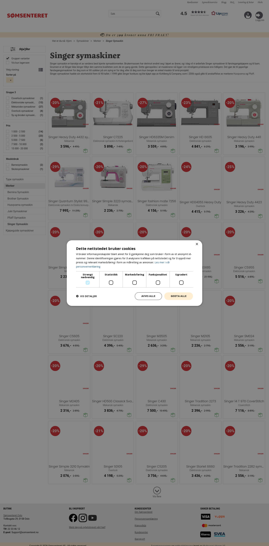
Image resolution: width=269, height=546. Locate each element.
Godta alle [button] (179, 296)
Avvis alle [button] (148, 296)
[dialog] (134, 273)
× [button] (196, 244)
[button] (86, 296)
